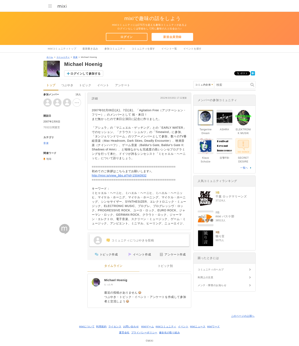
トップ (50, 85)
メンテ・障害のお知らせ (212, 285)
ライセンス (114, 326)
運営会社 (124, 332)
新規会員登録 (172, 37)
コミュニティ (63, 57)
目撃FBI (224, 157)
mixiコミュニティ (166, 326)
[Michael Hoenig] (96, 282)
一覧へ (244, 167)
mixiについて (86, 326)
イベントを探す (192, 48)
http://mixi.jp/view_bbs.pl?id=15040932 (119, 175)
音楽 (75, 57)
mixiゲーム (147, 326)
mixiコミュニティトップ (62, 48)
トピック (85, 85)
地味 (48, 158)
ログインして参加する (85, 73)
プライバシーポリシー (144, 332)
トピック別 (165, 265)
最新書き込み (90, 48)
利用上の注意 (205, 277)
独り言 (220, 236)
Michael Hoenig (115, 280)
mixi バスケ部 (225, 216)
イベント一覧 (169, 48)
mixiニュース (197, 326)
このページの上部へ (243, 316)
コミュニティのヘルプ (211, 269)
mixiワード (213, 326)
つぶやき (67, 85)
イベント (103, 85)
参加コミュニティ (114, 48)
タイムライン (113, 265)
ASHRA (224, 129)
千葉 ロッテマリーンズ (231, 196)
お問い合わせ (131, 326)
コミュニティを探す (143, 48)
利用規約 (101, 326)
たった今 (108, 284)
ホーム (50, 57)
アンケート (122, 85)
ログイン (126, 37)
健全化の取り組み (169, 332)
